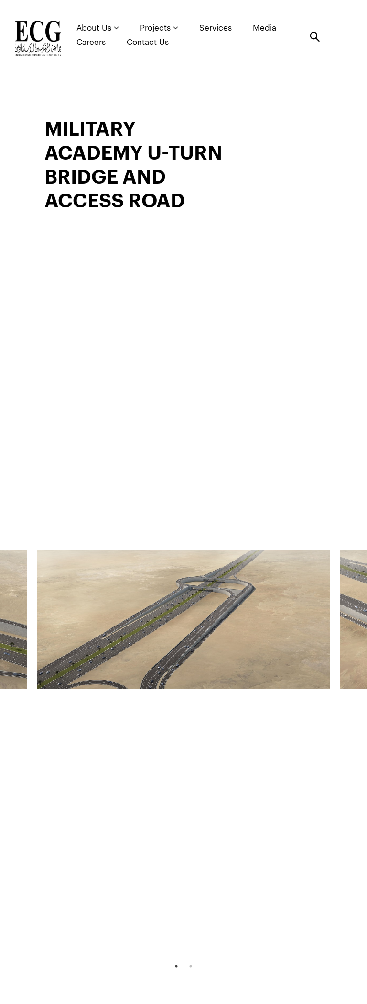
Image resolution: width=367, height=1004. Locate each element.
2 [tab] (190, 966)
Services (215, 28)
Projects (159, 27)
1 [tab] (176, 966)
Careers (91, 42)
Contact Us (148, 42)
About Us (97, 27)
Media (264, 28)
